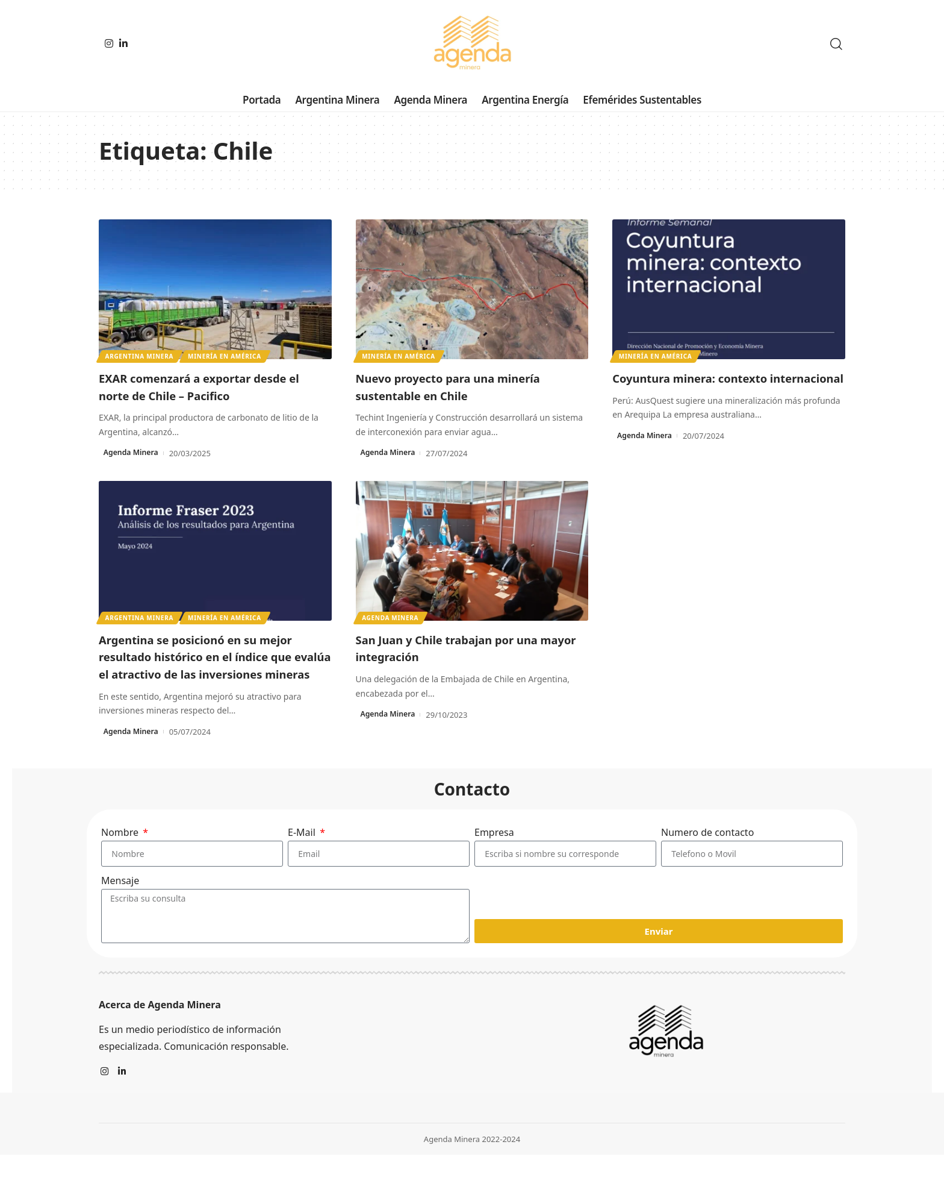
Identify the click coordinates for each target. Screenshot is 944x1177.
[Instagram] (109, 43)
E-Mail (303, 849)
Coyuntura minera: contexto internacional (705, 386)
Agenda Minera (133, 453)
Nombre (121, 849)
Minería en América (227, 355)
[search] (836, 44)
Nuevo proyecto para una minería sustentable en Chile (466, 386)
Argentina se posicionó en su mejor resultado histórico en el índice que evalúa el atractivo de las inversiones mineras (215, 665)
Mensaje (120, 902)
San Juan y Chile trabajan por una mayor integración (465, 647)
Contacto (472, 806)
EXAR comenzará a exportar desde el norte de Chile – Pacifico (211, 386)
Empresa (494, 849)
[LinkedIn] (123, 43)
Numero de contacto (707, 849)
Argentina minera (140, 355)
